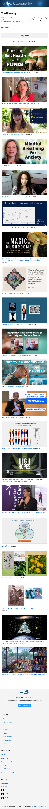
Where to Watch (7, 736)
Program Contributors (7, 761)
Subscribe (5, 28)
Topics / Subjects (7, 722)
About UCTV (4, 754)
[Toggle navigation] (44, 3)
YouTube (7, 794)
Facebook (8, 789)
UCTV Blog (4, 758)
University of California (7, 772)
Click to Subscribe (24, 705)
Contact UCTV (5, 783)
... (24, 41)
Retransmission (7, 740)
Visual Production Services (8, 769)
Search (5, 743)
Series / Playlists (7, 726)
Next (26, 41)
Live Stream (6, 733)
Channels (5, 729)
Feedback (4, 786)
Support (3, 765)
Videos (4, 719)
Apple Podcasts (9, 798)
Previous (15, 41)
